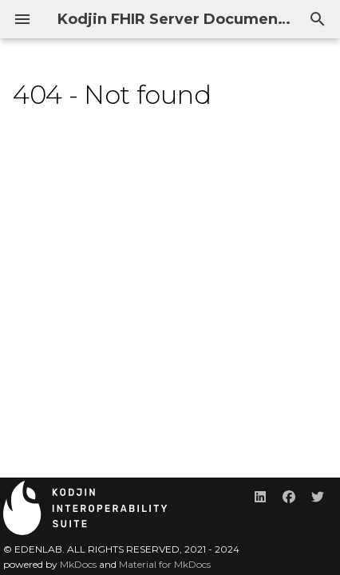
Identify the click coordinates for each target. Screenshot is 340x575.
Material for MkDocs (165, 564)
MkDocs (78, 564)
